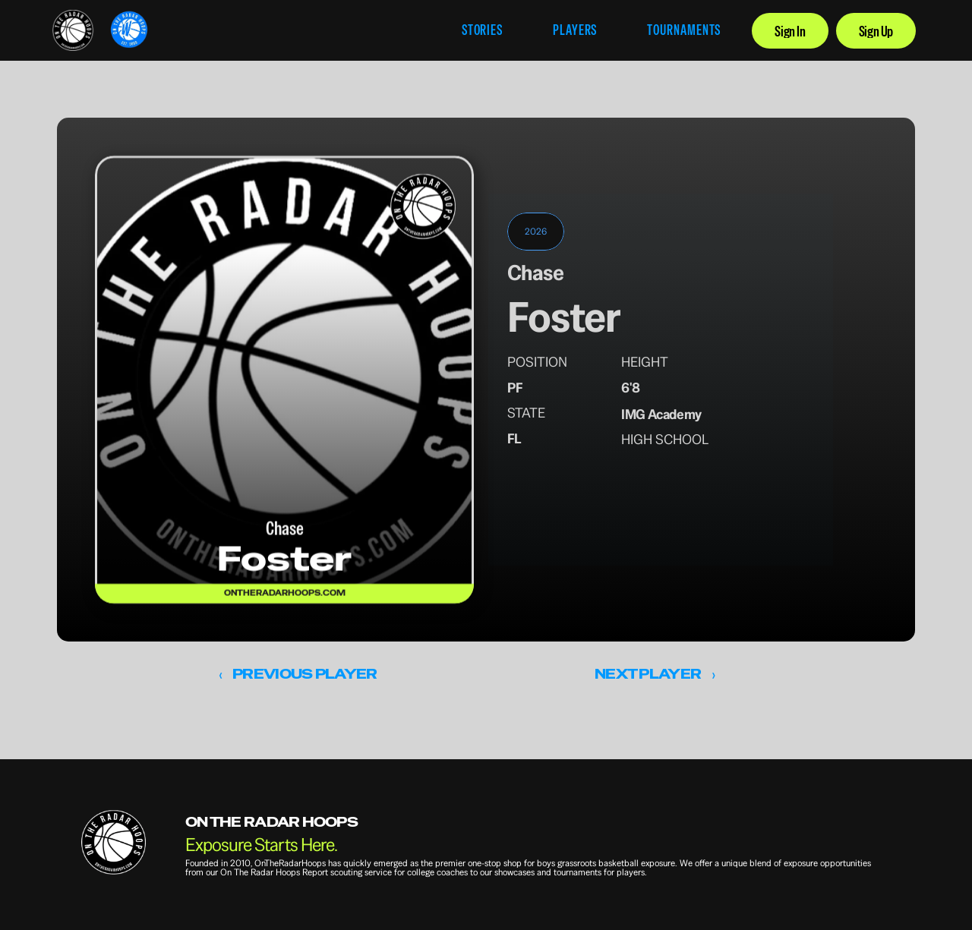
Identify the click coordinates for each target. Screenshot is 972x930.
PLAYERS (575, 30)
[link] (73, 30)
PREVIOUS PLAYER (304, 674)
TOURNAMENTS (684, 30)
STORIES (482, 30)
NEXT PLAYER (648, 674)
